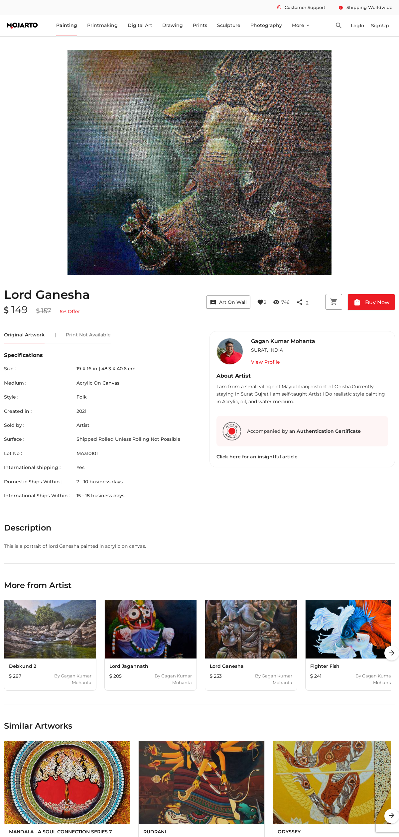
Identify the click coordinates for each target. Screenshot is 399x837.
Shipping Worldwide (365, 7)
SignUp (380, 26)
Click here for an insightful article (257, 457)
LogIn (357, 26)
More (301, 25)
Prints (200, 25)
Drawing (172, 25)
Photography (266, 25)
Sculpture (228, 25)
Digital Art (140, 25)
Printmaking (102, 25)
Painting (66, 25)
